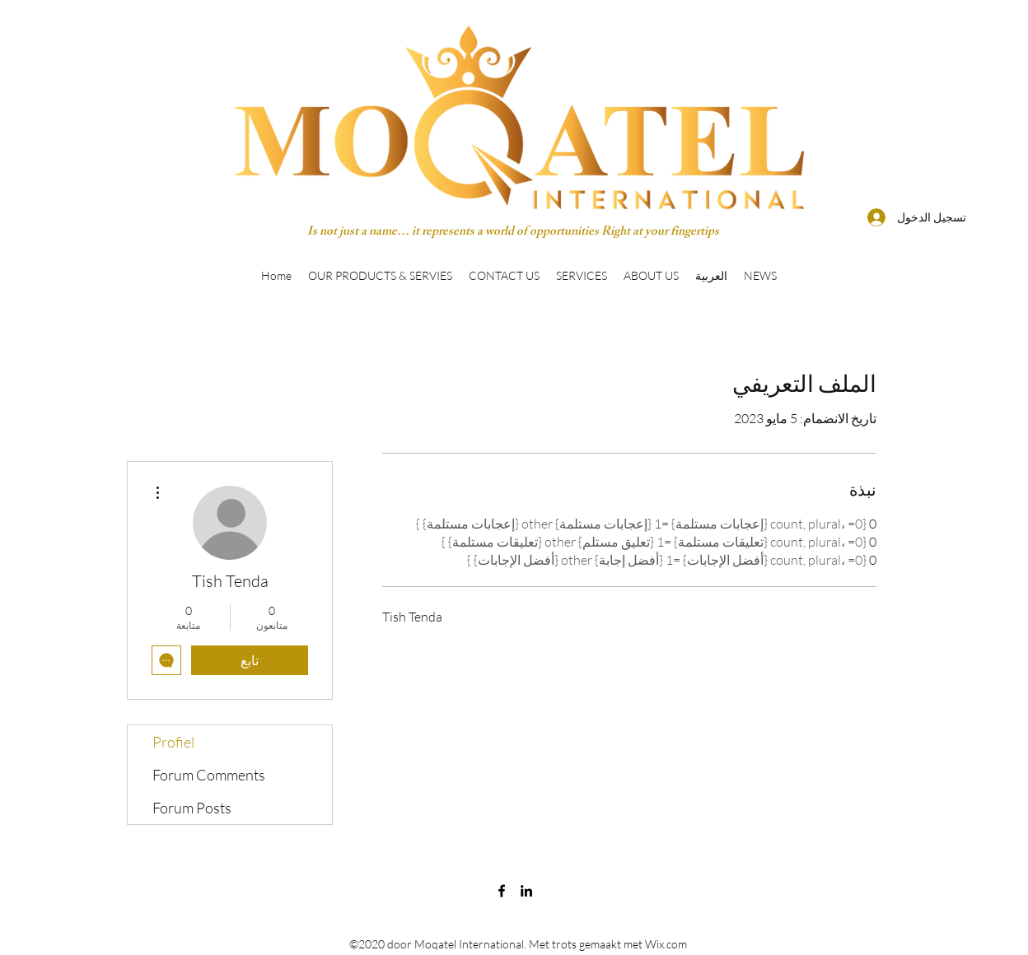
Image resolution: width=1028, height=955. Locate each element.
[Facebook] (501, 891)
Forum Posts (191, 808)
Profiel (173, 742)
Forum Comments (208, 775)
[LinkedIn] (526, 891)
